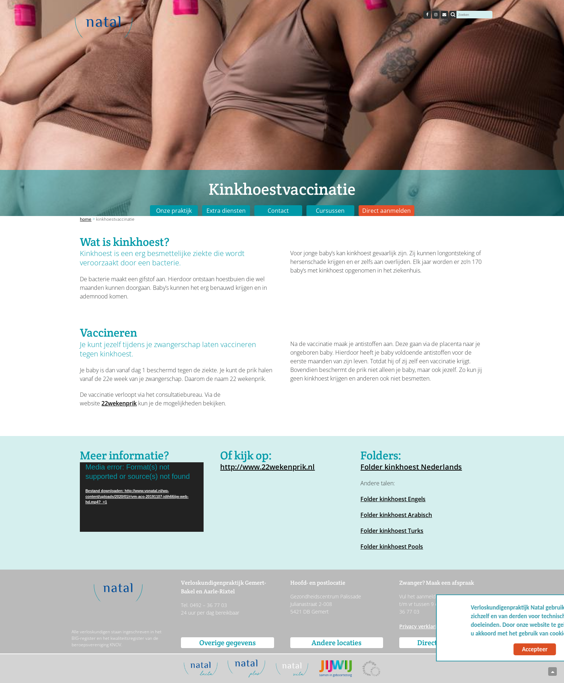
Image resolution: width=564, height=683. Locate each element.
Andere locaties (336, 642)
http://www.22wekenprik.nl (267, 467)
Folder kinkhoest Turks (391, 531)
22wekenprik (119, 403)
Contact (278, 211)
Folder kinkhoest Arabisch (396, 515)
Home (85, 219)
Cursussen (330, 211)
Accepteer (488, 649)
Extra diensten (226, 211)
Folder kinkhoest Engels (393, 499)
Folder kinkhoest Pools (391, 547)
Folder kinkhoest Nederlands (411, 467)
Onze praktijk (174, 211)
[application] (141, 497)
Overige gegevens (227, 642)
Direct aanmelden (386, 211)
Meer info (538, 633)
